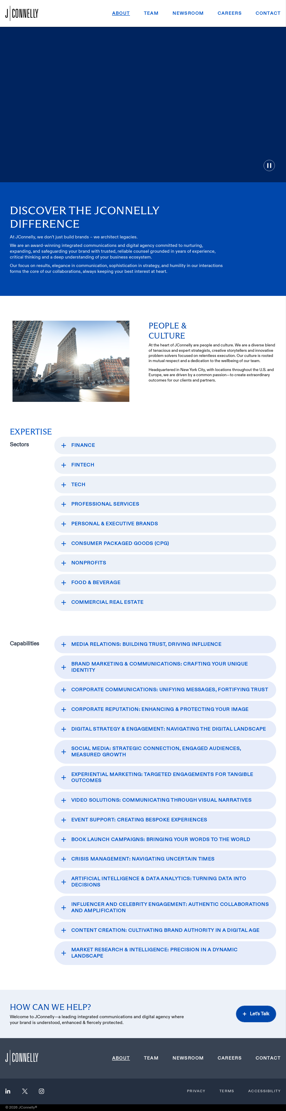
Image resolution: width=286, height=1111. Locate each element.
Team (151, 13)
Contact (268, 13)
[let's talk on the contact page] (256, 1014)
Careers (230, 13)
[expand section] (165, 445)
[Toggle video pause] (269, 165)
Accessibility (264, 1091)
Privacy (196, 1091)
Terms (226, 1091)
